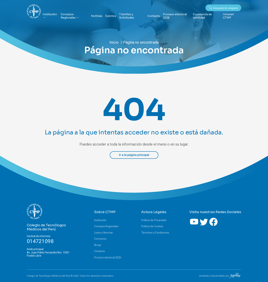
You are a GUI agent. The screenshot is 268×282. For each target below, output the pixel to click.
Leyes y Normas (103, 232)
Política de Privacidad (153, 220)
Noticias (96, 16)
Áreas (97, 245)
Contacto (153, 16)
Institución (50, 16)
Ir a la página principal (134, 155)
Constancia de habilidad (202, 16)
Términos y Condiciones (155, 232)
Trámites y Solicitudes (126, 16)
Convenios (100, 238)
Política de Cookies (152, 226)
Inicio (114, 42)
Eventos (110, 16)
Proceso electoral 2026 (175, 16)
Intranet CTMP (228, 16)
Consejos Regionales (70, 16)
